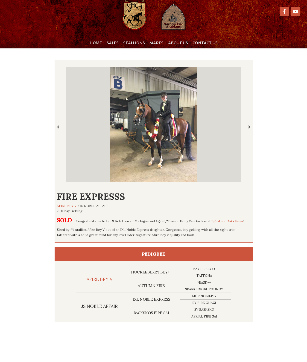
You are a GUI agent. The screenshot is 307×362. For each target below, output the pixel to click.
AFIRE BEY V (66, 206)
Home (96, 43)
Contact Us (205, 43)
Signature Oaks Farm (227, 221)
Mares (156, 43)
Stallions (134, 43)
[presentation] (58, 127)
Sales (113, 43)
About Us (178, 43)
